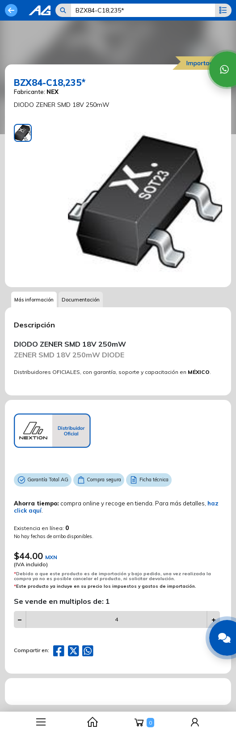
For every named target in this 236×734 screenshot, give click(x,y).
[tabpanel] (145, 201)
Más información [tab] (34, 300)
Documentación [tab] (81, 300)
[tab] (23, 133)
